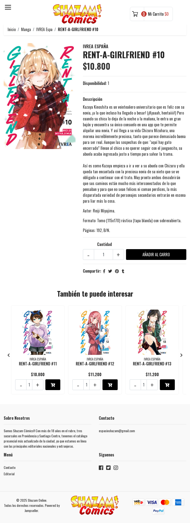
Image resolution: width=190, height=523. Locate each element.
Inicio (12, 29)
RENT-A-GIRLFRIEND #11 (38, 364)
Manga (26, 29)
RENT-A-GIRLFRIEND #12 (95, 364)
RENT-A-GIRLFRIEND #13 (152, 364)
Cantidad (104, 244)
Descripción (92, 99)
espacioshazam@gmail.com (117, 430)
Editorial (9, 473)
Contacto (9, 467)
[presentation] (8, 355)
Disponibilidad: (95, 83)
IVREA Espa (44, 29)
